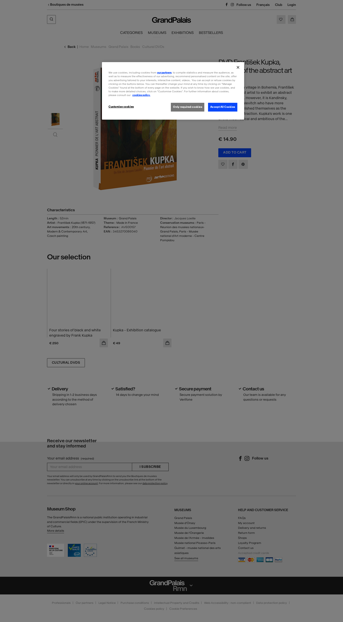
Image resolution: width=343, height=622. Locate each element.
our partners (164, 72)
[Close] (238, 67)
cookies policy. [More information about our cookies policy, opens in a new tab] (141, 95)
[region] (173, 90)
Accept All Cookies (222, 107)
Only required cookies (187, 107)
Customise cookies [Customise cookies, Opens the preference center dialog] (121, 106)
